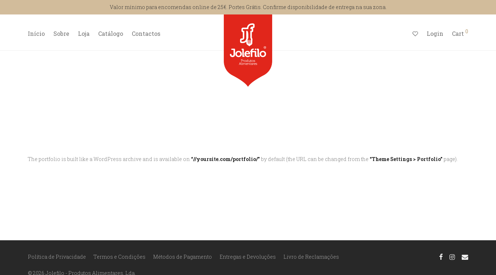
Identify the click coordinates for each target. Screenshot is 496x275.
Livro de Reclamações (311, 256)
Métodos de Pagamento (182, 256)
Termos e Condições (119, 256)
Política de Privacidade (57, 256)
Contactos (146, 33)
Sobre (61, 33)
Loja (84, 33)
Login (435, 33)
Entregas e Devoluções (247, 256)
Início (36, 33)
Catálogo (110, 33)
